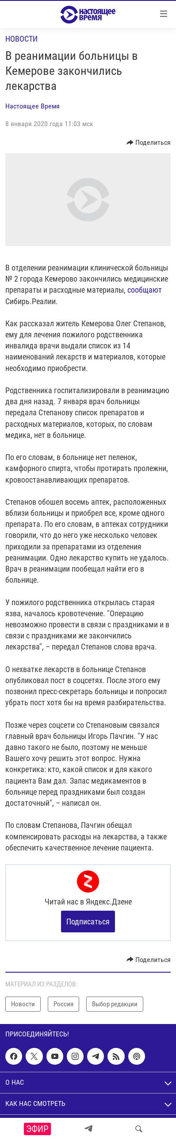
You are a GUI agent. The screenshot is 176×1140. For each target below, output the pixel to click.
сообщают (144, 289)
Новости (21, 38)
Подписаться (88, 921)
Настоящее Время (32, 106)
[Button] (148, 142)
